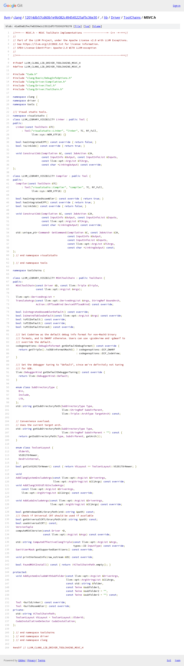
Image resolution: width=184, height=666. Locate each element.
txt (169, 660)
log (87, 26)
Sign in (176, 5)
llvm (7, 17)
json (177, 660)
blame (97, 26)
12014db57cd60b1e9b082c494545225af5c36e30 (61, 17)
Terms (41, 660)
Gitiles (21, 660)
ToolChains (132, 17)
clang (17, 17)
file (77, 26)
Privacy (31, 660)
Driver (115, 17)
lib (106, 17)
